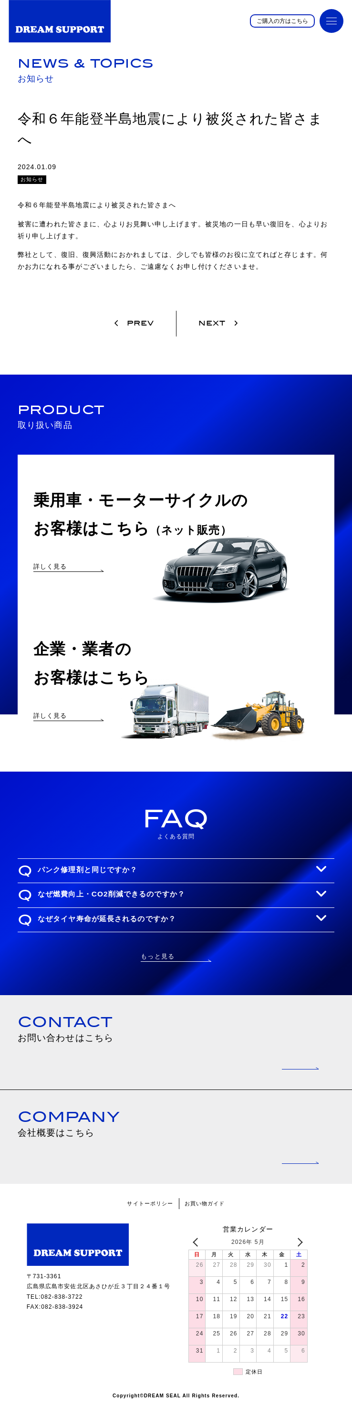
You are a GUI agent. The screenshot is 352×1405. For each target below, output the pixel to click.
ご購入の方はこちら (282, 21)
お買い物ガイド (205, 1203)
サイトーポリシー (150, 1203)
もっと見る (158, 956)
